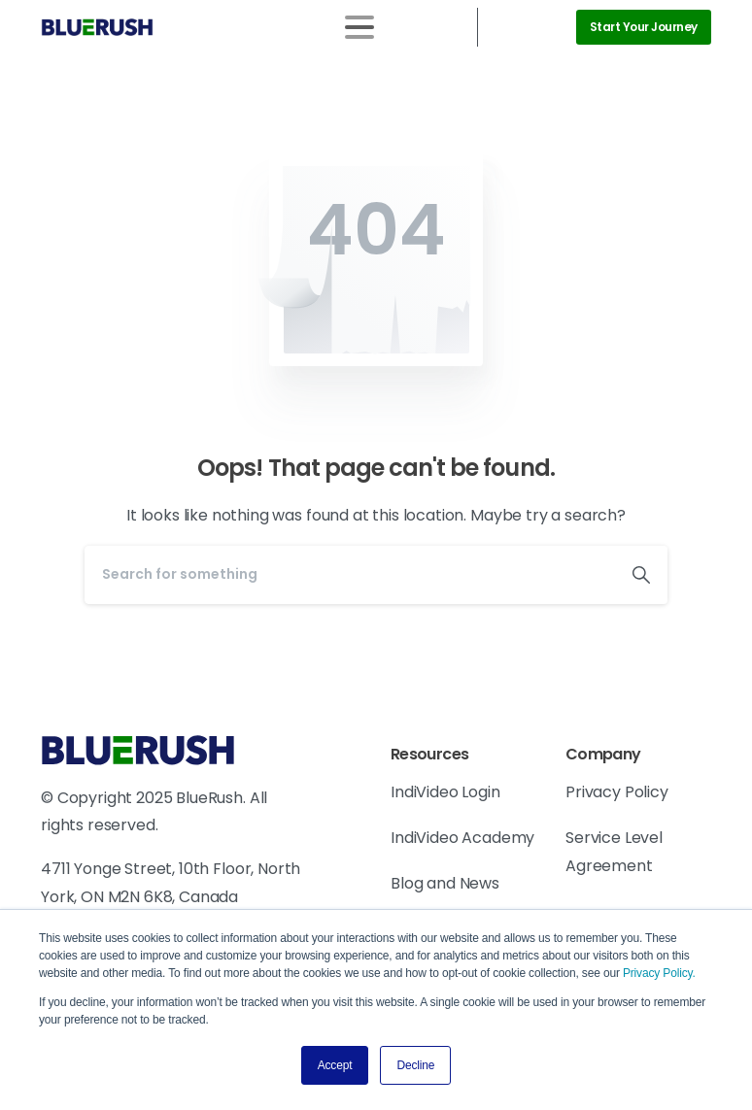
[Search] (350, 575)
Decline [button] (415, 1065)
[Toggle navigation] (359, 27)
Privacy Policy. (659, 973)
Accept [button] (335, 1065)
